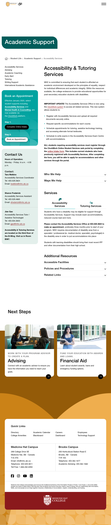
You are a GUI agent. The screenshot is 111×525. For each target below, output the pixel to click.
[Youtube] (25, 476)
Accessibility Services (53, 59)
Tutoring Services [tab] (90, 204)
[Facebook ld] (12, 476)
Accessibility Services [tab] (59, 203)
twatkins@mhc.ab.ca (19, 184)
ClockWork (12, 116)
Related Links (75, 275)
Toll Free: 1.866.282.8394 (22, 467)
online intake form (56, 152)
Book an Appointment (16, 139)
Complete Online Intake (17, 127)
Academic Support (32, 59)
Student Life (15, 59)
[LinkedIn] (31, 476)
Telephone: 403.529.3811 (22, 464)
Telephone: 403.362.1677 (69, 461)
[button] (103, 4)
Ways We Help (75, 181)
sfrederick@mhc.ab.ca (20, 203)
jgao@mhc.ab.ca (18, 224)
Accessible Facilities (75, 262)
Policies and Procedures (75, 269)
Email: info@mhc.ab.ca (21, 461)
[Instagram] (18, 476)
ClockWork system (55, 107)
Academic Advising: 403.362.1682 (73, 464)
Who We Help (75, 174)
